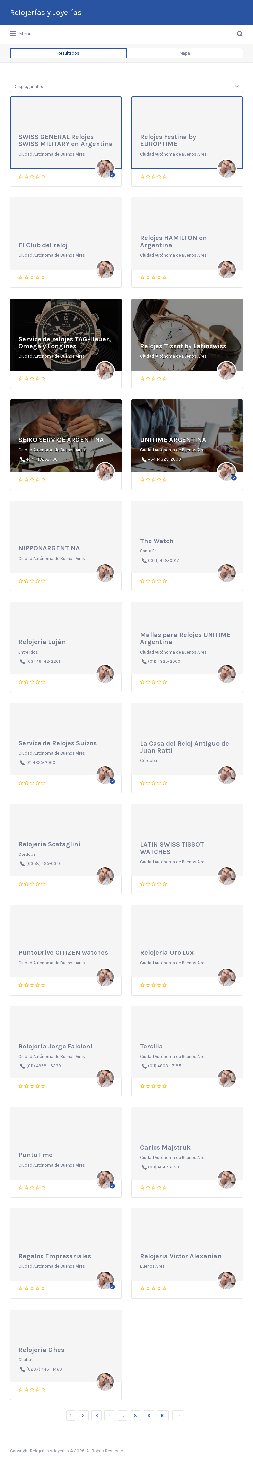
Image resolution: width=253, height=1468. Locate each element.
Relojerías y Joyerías (46, 12)
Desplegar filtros (30, 86)
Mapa (185, 53)
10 (163, 1415)
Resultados (68, 53)
